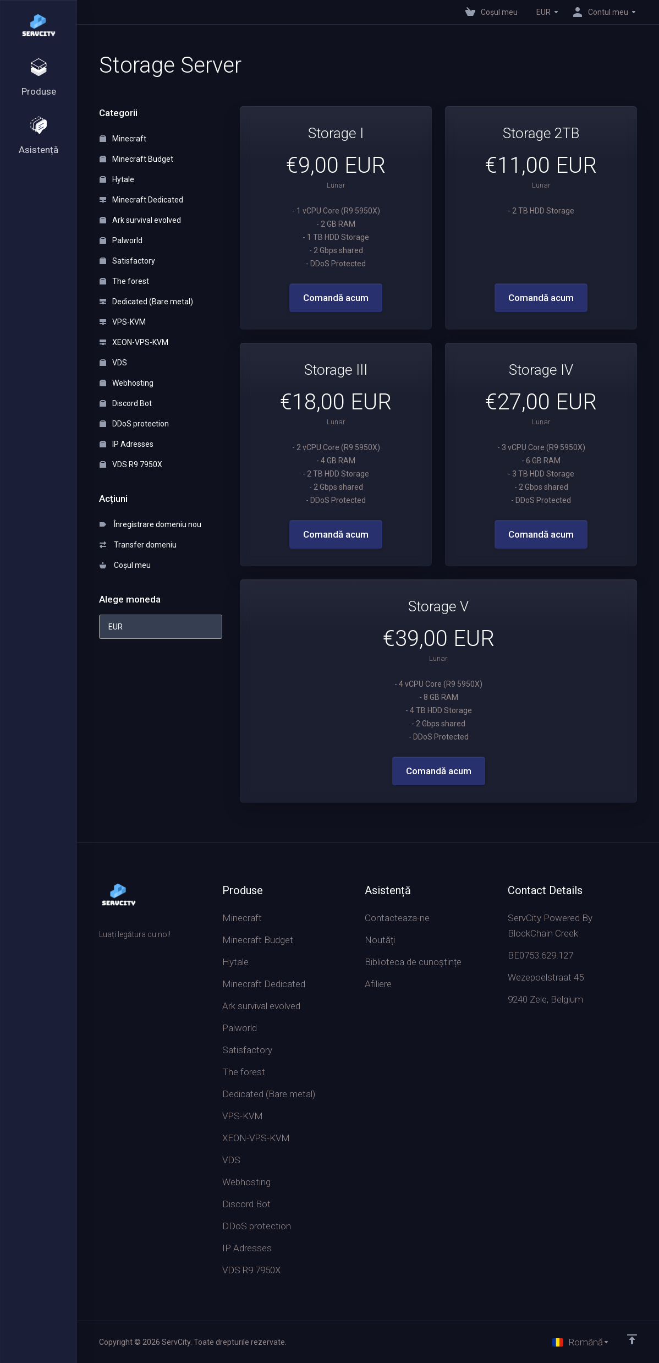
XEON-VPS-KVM (134, 342)
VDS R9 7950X (131, 464)
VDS (113, 362)
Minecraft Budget (136, 159)
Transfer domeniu (138, 544)
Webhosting (126, 383)
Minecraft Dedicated (141, 199)
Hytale (117, 179)
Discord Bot (126, 403)
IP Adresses (126, 444)
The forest (124, 281)
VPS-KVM (123, 322)
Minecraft (123, 138)
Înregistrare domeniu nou (150, 524)
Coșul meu (125, 565)
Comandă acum (336, 297)
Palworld (121, 240)
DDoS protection (134, 423)
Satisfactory (127, 260)
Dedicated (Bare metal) (146, 301)
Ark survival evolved (140, 220)
